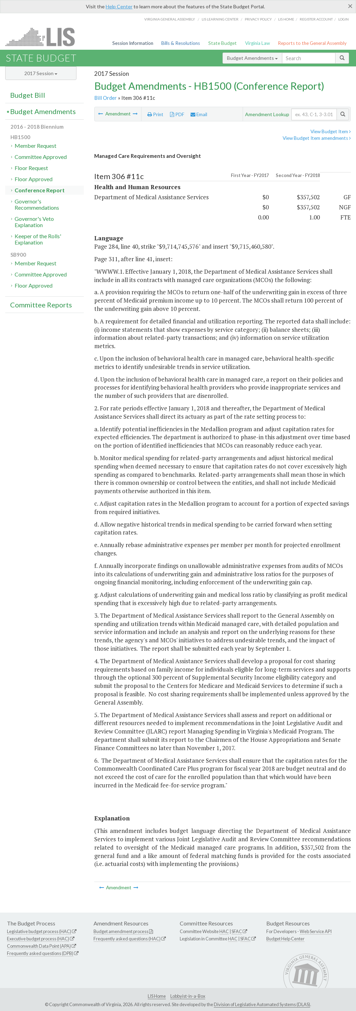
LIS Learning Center (220, 19)
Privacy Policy (258, 19)
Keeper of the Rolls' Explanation (38, 239)
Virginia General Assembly (169, 19)
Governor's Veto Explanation (34, 221)
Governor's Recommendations (37, 204)
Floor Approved (33, 179)
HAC (224, 931)
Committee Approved (41, 156)
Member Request (35, 145)
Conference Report (40, 190)
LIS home (286, 19)
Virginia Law (257, 43)
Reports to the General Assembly (312, 43)
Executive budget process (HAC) (38, 938)
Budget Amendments (252, 58)
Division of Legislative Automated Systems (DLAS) (262, 1004)
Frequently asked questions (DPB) (40, 953)
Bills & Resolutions (180, 43)
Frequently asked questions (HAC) (127, 938)
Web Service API (316, 931)
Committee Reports (41, 304)
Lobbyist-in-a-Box (187, 996)
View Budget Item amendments (317, 138)
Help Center (119, 6)
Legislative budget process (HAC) (39, 931)
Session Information (132, 43)
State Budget (222, 43)
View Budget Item (330, 131)
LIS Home (157, 996)
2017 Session (40, 73)
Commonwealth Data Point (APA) (39, 946)
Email (199, 114)
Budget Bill (27, 95)
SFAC (237, 931)
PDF (177, 114)
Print (155, 114)
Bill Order (105, 98)
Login (343, 19)
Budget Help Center (285, 938)
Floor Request (31, 168)
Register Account (316, 19)
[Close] (350, 5)
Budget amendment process (121, 931)
